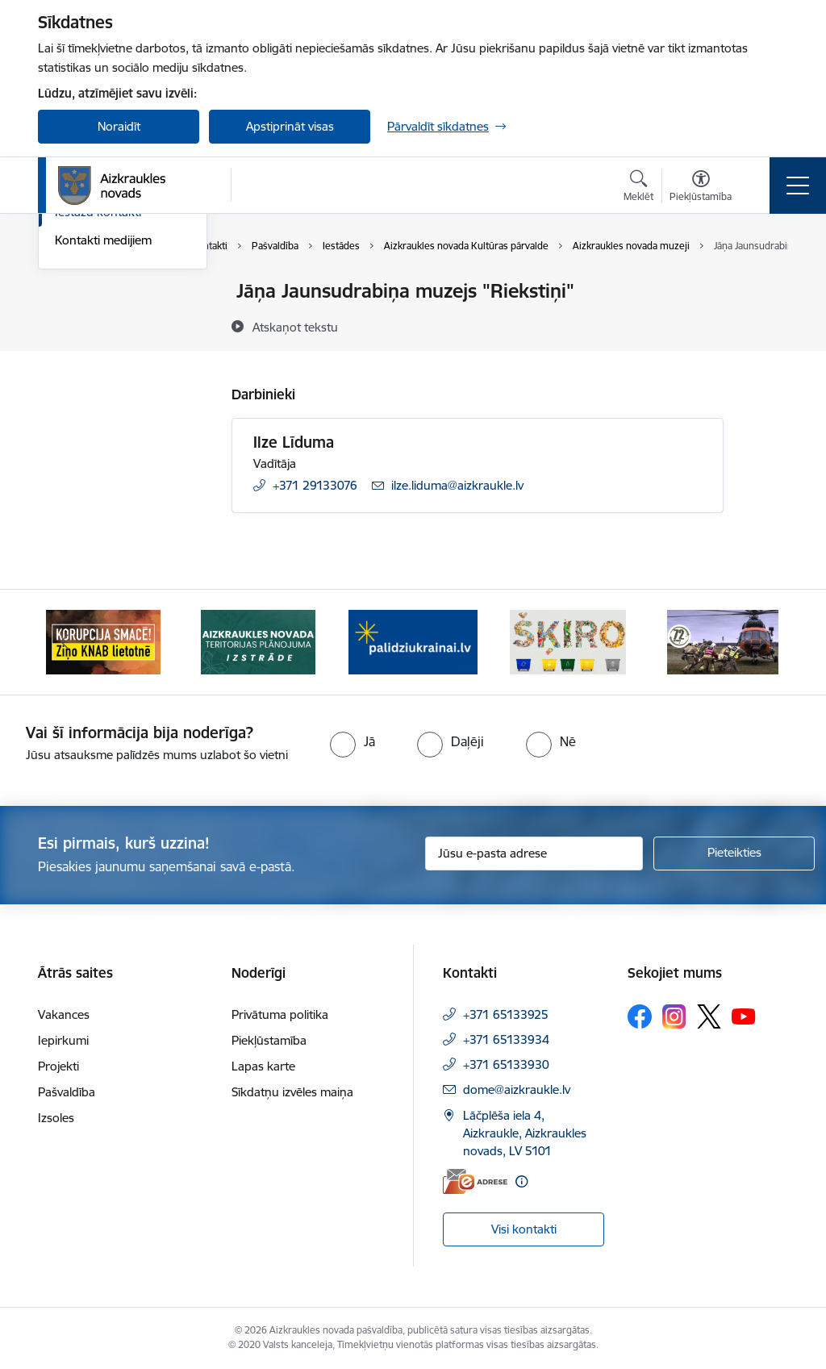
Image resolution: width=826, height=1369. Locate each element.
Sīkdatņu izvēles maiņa (292, 1092)
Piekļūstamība (269, 1040)
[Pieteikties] (734, 853)
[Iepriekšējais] (64, 642)
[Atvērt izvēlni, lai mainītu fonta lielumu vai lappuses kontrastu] (700, 188)
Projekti (58, 1066)
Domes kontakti (98, 291)
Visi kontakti (524, 1229)
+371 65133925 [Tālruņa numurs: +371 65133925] (506, 1014)
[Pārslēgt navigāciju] (798, 185)
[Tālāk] (761, 642)
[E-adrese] (475, 1181)
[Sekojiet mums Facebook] (640, 1016)
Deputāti (78, 376)
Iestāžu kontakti (98, 403)
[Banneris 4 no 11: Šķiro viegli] (567, 641)
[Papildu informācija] (521, 1181)
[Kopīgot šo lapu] (765, 324)
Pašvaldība (66, 1092)
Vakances (64, 1014)
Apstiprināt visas (290, 126)
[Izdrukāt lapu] (765, 284)
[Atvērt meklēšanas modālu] (638, 188)
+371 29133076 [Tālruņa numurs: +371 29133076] (315, 485)
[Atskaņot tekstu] (295, 326)
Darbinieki (82, 348)
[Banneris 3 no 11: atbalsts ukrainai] (413, 641)
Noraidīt (119, 126)
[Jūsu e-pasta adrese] (534, 853)
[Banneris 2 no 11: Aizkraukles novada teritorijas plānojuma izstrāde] (258, 641)
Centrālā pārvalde (102, 320)
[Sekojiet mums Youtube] (744, 1015)
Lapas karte (263, 1066)
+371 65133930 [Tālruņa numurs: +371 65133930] (506, 1064)
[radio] (352, 741)
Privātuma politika (280, 1014)
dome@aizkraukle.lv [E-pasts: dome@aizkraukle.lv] (516, 1089)
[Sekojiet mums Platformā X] (709, 1016)
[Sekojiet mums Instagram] (674, 1016)
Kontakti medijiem (103, 432)
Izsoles (56, 1117)
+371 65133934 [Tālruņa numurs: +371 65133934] (506, 1039)
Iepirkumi (63, 1040)
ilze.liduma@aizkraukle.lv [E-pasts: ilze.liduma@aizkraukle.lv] (457, 485)
